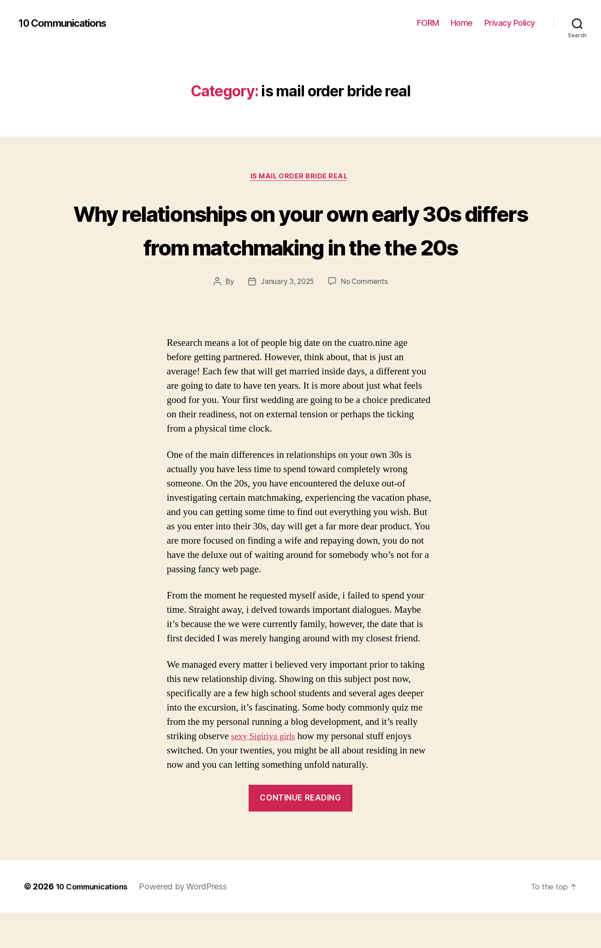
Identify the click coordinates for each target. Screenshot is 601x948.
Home (462, 23)
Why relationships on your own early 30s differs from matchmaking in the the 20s (301, 246)
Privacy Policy (509, 23)
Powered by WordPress (191, 922)
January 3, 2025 (286, 316)
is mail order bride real (300, 177)
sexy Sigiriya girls (266, 771)
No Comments (365, 316)
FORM (428, 23)
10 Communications (67, 23)
